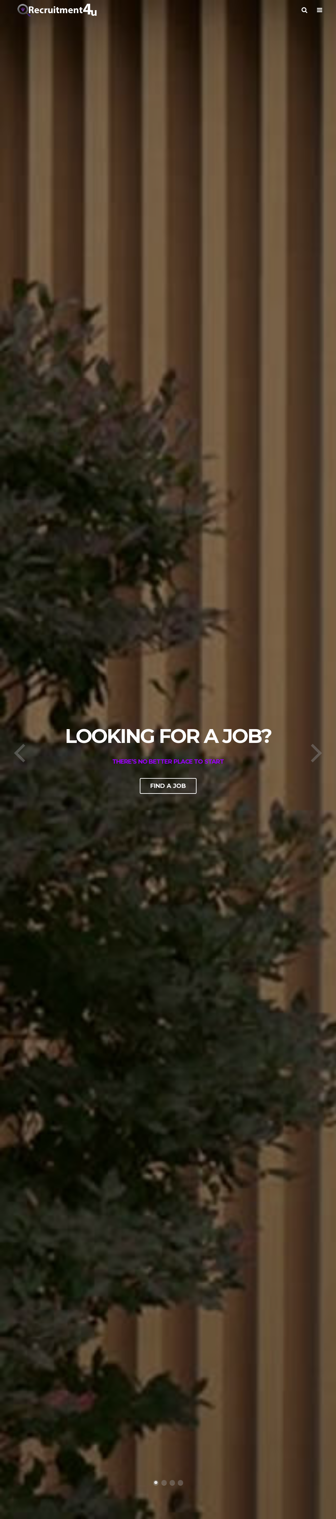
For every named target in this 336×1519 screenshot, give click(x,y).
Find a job (168, 786)
